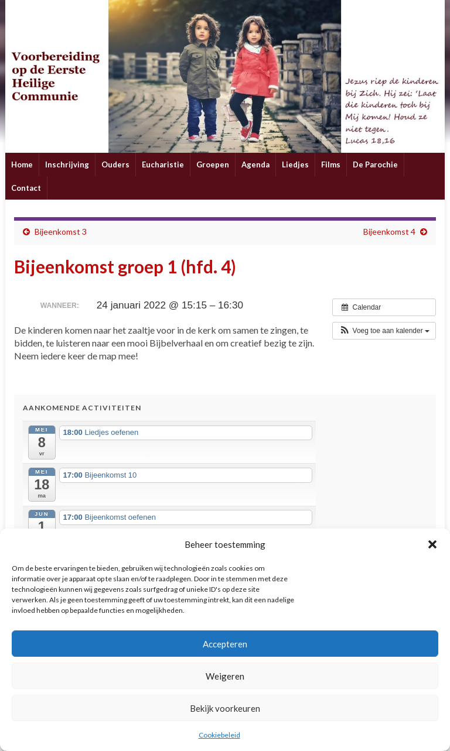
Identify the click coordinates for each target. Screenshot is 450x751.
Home (22, 164)
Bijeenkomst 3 (61, 231)
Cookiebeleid (219, 735)
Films (330, 164)
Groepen (212, 164)
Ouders (115, 164)
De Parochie (375, 164)
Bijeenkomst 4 (389, 231)
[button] (432, 544)
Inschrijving (67, 164)
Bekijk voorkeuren (225, 708)
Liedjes (295, 164)
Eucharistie (163, 164)
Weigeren (225, 676)
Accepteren (225, 644)
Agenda (255, 164)
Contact (26, 188)
